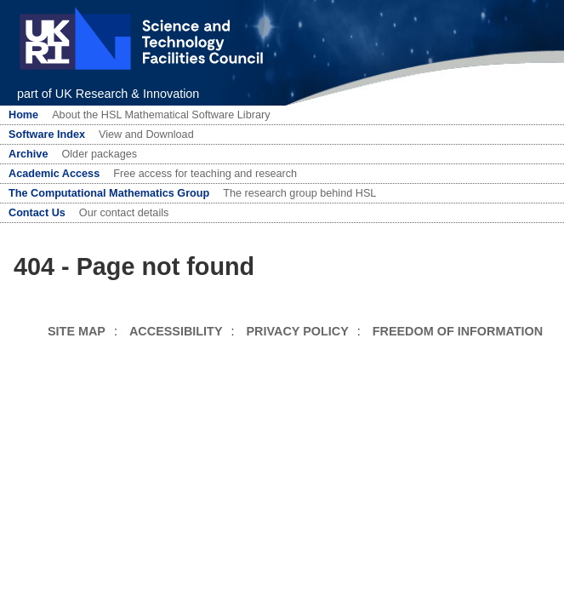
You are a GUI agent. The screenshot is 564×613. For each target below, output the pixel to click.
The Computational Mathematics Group (109, 193)
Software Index (47, 134)
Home (23, 115)
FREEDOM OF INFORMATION (458, 331)
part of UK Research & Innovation (108, 93)
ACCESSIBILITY (176, 331)
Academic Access (54, 174)
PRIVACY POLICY (298, 331)
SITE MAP (76, 331)
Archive (28, 154)
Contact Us (37, 213)
